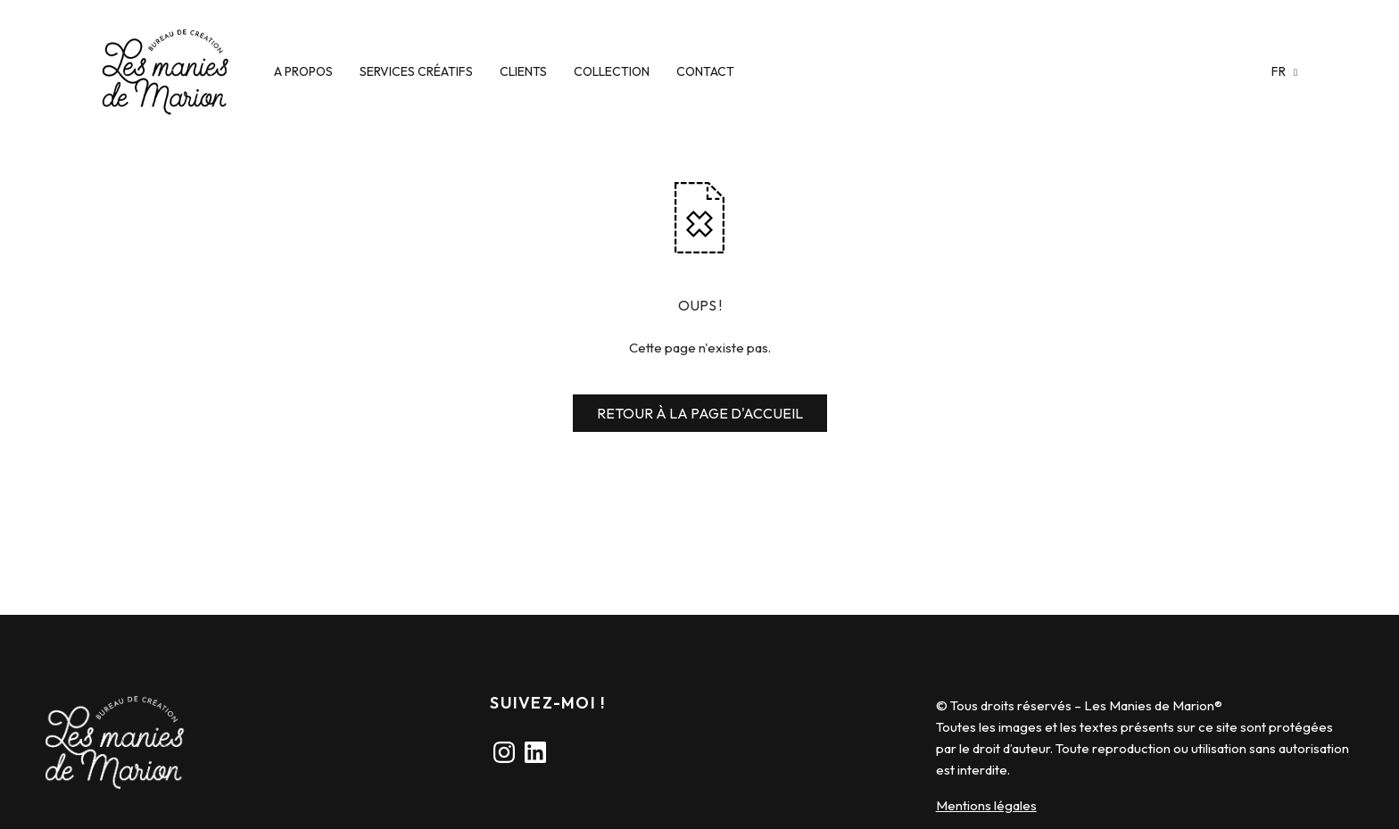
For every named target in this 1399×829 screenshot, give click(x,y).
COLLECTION (612, 71)
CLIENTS (523, 71)
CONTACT (705, 71)
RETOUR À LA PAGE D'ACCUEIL (700, 413)
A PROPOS (303, 71)
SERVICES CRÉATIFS (416, 71)
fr (1279, 71)
